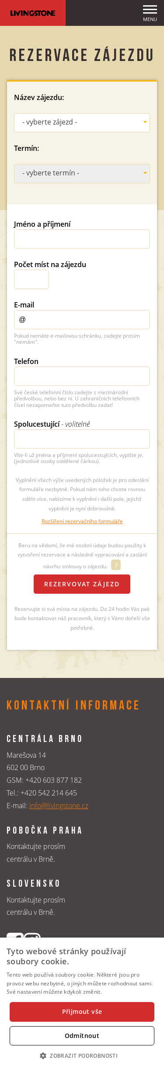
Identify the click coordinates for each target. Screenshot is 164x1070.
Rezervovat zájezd (82, 584)
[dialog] (82, 1004)
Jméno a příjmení (42, 224)
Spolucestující (52, 424)
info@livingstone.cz (58, 805)
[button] (82, 1055)
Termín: (26, 148)
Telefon (26, 361)
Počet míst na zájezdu (50, 264)
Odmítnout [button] (82, 1035)
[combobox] (82, 122)
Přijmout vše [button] (82, 1011)
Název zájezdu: (39, 97)
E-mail (24, 305)
